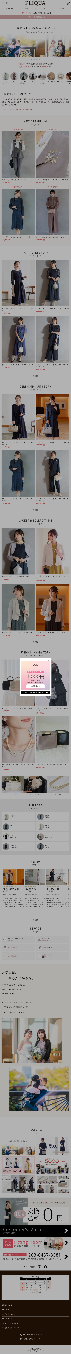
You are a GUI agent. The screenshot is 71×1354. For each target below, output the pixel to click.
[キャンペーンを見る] (35, 675)
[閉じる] (48, 660)
